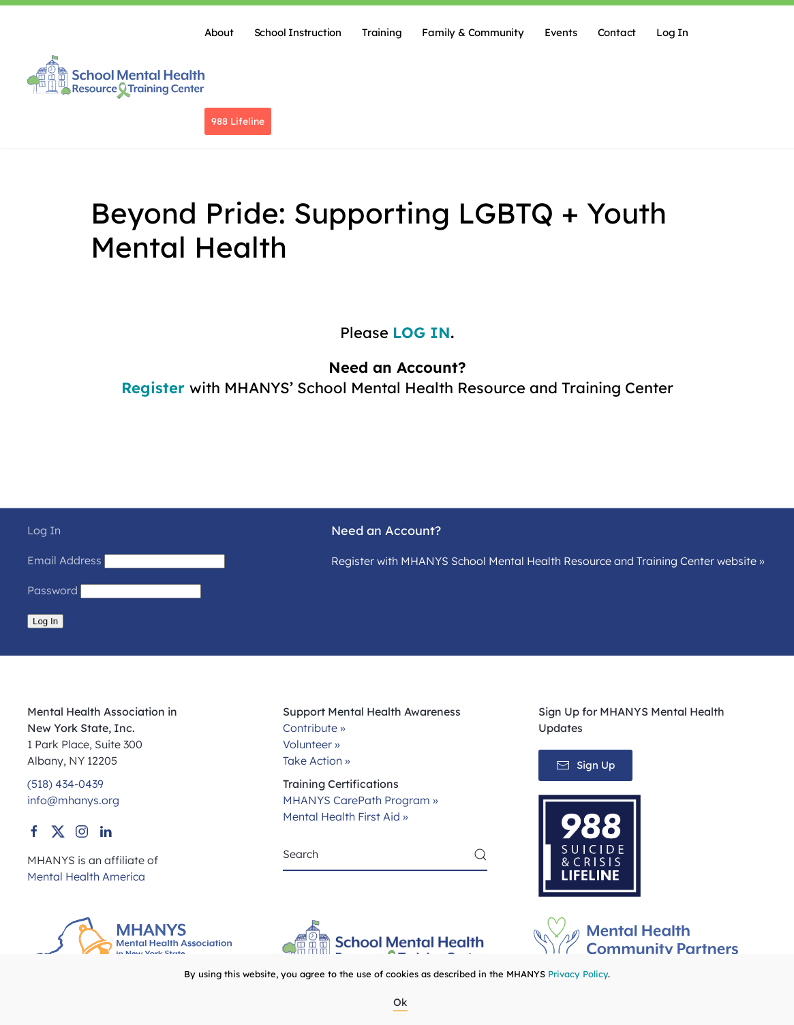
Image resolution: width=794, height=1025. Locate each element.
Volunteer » (311, 744)
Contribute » (314, 728)
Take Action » (316, 760)
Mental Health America (86, 876)
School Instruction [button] (297, 32)
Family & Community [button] (472, 32)
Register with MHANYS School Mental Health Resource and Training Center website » (548, 561)
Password (52, 590)
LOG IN (422, 332)
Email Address (64, 560)
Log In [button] (672, 32)
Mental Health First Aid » (345, 816)
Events (561, 32)
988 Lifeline (237, 121)
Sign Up (585, 765)
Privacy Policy (578, 973)
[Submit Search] (480, 854)
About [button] (219, 32)
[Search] (385, 854)
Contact (617, 32)
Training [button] (381, 32)
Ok (400, 1002)
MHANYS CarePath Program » (360, 800)
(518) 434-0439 (65, 784)
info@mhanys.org (73, 800)
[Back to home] (115, 77)
